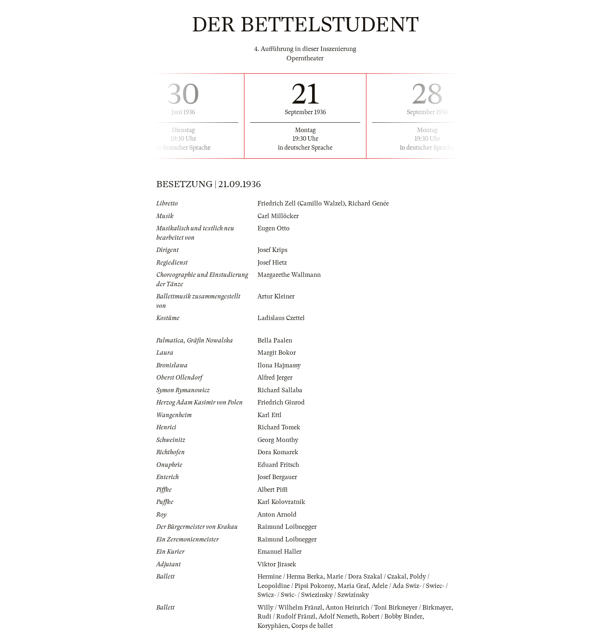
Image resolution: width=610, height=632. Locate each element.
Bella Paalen (274, 340)
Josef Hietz (272, 262)
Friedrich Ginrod (281, 402)
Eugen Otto (273, 228)
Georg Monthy (277, 440)
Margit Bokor (276, 352)
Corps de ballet (312, 626)
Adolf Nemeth (338, 616)
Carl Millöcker (278, 216)
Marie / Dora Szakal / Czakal (366, 576)
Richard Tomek (278, 427)
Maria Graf (352, 586)
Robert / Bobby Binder (391, 616)
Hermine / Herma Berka (290, 576)
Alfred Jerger (275, 377)
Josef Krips (272, 250)
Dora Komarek (277, 452)
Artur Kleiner (276, 296)
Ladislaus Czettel (281, 318)
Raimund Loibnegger (287, 526)
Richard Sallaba (279, 390)
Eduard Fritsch (278, 464)
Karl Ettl (269, 415)
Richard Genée (368, 203)
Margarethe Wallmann (289, 274)
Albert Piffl (272, 489)
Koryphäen (272, 626)
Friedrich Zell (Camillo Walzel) (301, 203)
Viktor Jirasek (276, 564)
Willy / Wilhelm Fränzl (289, 607)
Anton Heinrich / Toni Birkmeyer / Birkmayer (388, 607)
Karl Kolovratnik (281, 502)
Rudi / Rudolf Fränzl (286, 616)
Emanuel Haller (279, 551)
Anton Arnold (277, 514)
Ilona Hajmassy (279, 365)
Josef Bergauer (277, 477)
